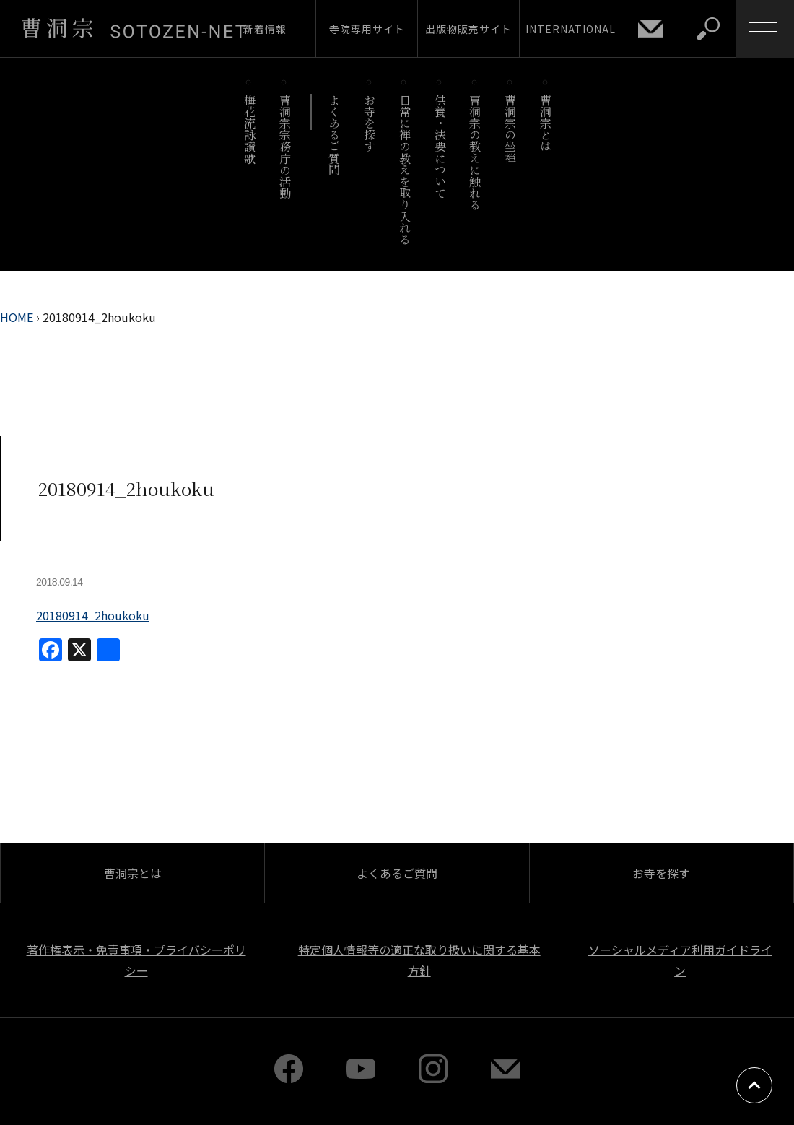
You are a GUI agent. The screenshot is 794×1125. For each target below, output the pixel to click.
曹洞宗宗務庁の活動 (284, 146)
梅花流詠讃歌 (249, 129)
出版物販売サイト (468, 29)
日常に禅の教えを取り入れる (404, 169)
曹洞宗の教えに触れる (475, 152)
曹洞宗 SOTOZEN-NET (133, 28)
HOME (16, 317)
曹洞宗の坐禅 (510, 129)
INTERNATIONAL (570, 29)
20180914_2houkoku (92, 615)
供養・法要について (440, 146)
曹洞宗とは (546, 123)
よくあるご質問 (334, 134)
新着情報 (265, 29)
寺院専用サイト (367, 29)
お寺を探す (370, 123)
